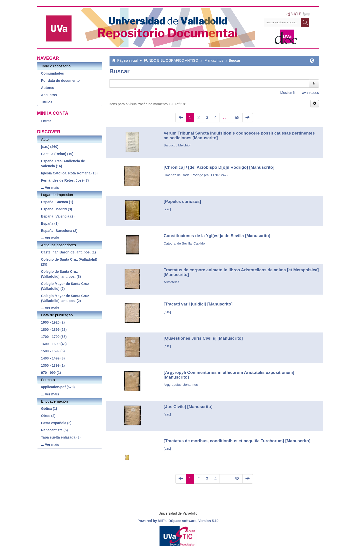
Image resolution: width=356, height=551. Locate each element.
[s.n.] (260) (49, 147)
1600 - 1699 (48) (54, 344)
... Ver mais (50, 188)
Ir (314, 83)
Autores (47, 88)
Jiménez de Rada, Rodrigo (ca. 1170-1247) (196, 175)
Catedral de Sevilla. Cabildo (184, 243)
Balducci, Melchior (177, 145)
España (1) (50, 223)
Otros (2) (48, 416)
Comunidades (52, 73)
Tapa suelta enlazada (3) (61, 437)
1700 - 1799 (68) (54, 337)
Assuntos (49, 95)
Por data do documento (60, 81)
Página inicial (127, 60)
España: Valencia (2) (57, 216)
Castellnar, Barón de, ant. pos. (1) (68, 252)
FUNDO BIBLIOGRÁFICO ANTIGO (171, 60)
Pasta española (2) (56, 423)
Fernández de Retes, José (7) (65, 180)
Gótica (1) (49, 409)
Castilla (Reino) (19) (57, 154)
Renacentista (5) (54, 430)
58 (237, 117)
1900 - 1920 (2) (53, 322)
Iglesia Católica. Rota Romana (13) (69, 173)
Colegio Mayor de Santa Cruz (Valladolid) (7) (65, 286)
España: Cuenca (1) (57, 202)
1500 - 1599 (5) (53, 351)
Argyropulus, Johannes (181, 384)
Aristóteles (171, 282)
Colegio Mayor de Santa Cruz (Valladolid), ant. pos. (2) (65, 298)
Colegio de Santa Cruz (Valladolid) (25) (69, 261)
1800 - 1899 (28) (54, 329)
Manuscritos (213, 60)
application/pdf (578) (58, 387)
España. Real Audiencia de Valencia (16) (63, 163)
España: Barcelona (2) (59, 231)
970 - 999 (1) (51, 373)
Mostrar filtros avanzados (299, 93)
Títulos (46, 102)
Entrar (46, 121)
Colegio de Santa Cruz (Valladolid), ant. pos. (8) (61, 274)
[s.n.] (167, 209)
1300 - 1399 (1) (53, 365)
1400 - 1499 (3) (53, 358)
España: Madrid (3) (56, 209)
